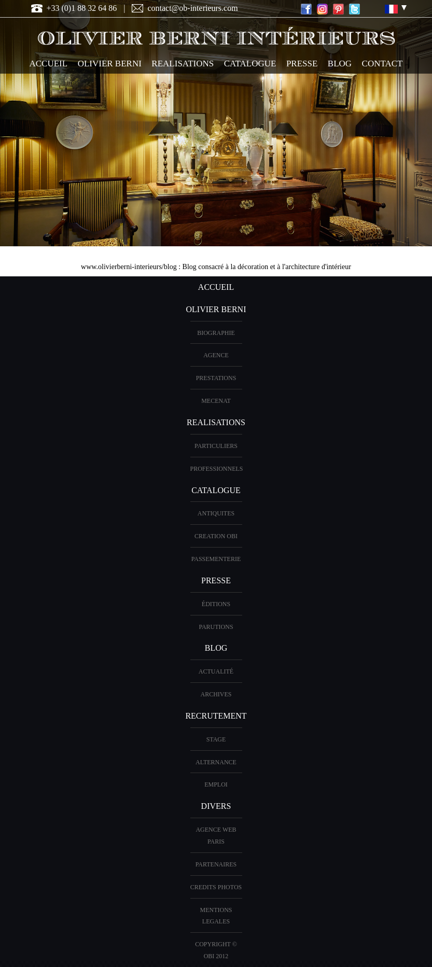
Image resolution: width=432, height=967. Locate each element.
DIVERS (216, 806)
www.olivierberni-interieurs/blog (129, 267)
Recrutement (215, 715)
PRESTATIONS (216, 378)
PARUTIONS (216, 626)
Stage (216, 739)
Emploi (216, 784)
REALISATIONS (182, 63)
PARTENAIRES (216, 864)
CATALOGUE (250, 63)
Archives (215, 694)
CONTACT (382, 63)
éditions (216, 604)
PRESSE (301, 63)
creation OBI (216, 536)
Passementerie (216, 559)
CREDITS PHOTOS (216, 887)
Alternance (216, 762)
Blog (340, 63)
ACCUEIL (49, 63)
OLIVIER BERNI (110, 63)
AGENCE (216, 355)
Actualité (216, 671)
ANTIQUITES (216, 513)
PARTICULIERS (216, 446)
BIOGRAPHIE (216, 333)
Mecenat (216, 400)
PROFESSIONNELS (216, 468)
